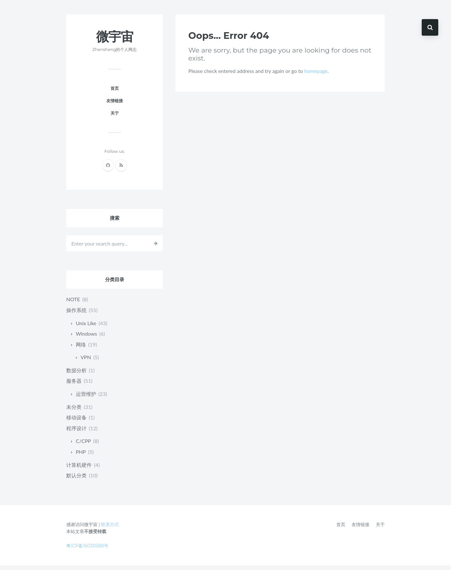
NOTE (73, 304)
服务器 (74, 385)
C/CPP (83, 446)
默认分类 (76, 480)
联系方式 (110, 529)
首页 (115, 93)
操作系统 (76, 315)
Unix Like (86, 327)
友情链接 (114, 105)
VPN (86, 362)
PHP (81, 456)
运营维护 (86, 398)
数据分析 (76, 375)
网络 (81, 349)
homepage (315, 76)
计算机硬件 (79, 470)
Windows (86, 338)
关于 (115, 117)
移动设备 (76, 422)
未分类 (74, 412)
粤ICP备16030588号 (87, 550)
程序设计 (76, 433)
